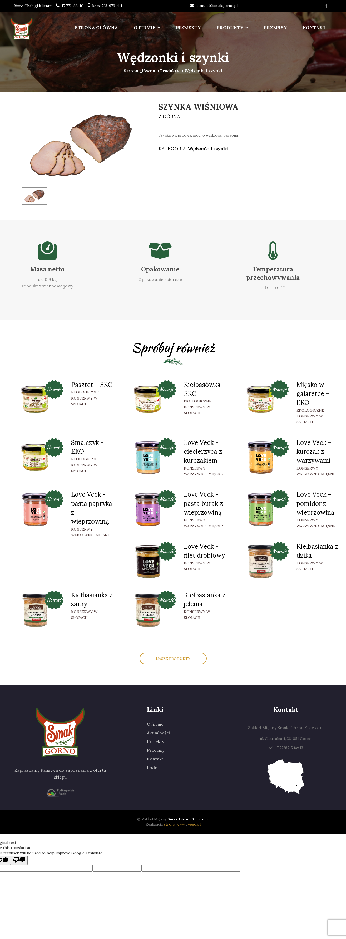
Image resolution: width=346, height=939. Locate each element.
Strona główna (96, 28)
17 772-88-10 (72, 5)
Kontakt (314, 28)
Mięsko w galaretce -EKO (312, 394)
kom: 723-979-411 (107, 5)
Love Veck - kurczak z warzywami (313, 451)
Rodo (152, 767)
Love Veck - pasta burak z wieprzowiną (203, 503)
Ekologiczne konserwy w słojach (85, 398)
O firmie (145, 28)
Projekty (188, 28)
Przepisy (275, 28)
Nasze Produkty (173, 658)
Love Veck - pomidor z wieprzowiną (315, 503)
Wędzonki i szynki (207, 148)
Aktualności (158, 732)
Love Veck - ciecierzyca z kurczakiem (203, 451)
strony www (174, 824)
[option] (81, 143)
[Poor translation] (19, 860)
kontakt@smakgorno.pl (217, 5)
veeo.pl (194, 824)
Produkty (230, 28)
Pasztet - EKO (92, 385)
